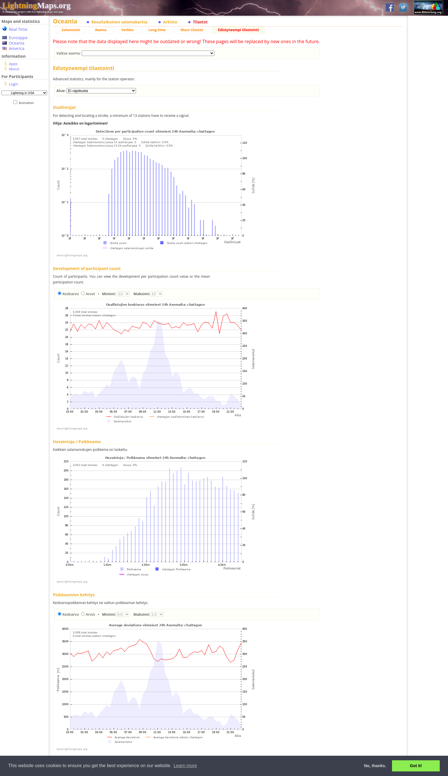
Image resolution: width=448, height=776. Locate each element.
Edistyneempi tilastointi (238, 29)
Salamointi (71, 29)
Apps (13, 63)
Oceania (16, 43)
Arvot (90, 293)
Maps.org (36, 5)
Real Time (18, 29)
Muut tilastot (192, 29)
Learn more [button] (185, 765)
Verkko (127, 29)
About (14, 68)
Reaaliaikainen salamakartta (119, 22)
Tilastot (200, 22)
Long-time (156, 29)
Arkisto (170, 22)
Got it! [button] (416, 765)
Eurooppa (18, 37)
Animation (27, 103)
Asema (100, 29)
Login (13, 84)
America (17, 48)
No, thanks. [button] (375, 765)
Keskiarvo (70, 293)
